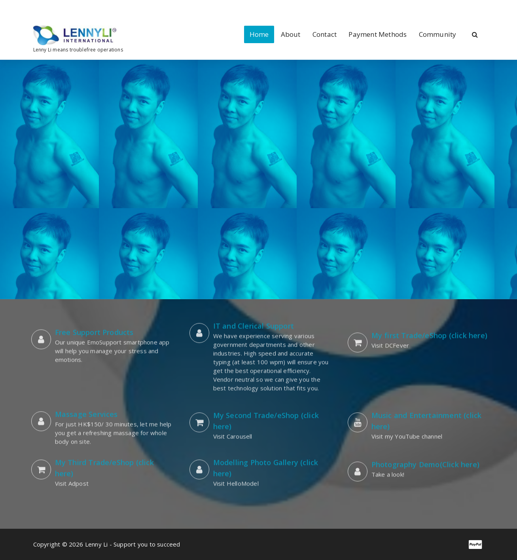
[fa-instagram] (58, 8)
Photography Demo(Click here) (425, 453)
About (291, 34)
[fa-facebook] (34, 8)
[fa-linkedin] (46, 8)
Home (259, 34)
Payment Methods (377, 34)
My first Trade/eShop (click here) (429, 324)
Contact (324, 34)
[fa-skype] (84, 8)
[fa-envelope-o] (71, 8)
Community (437, 34)
